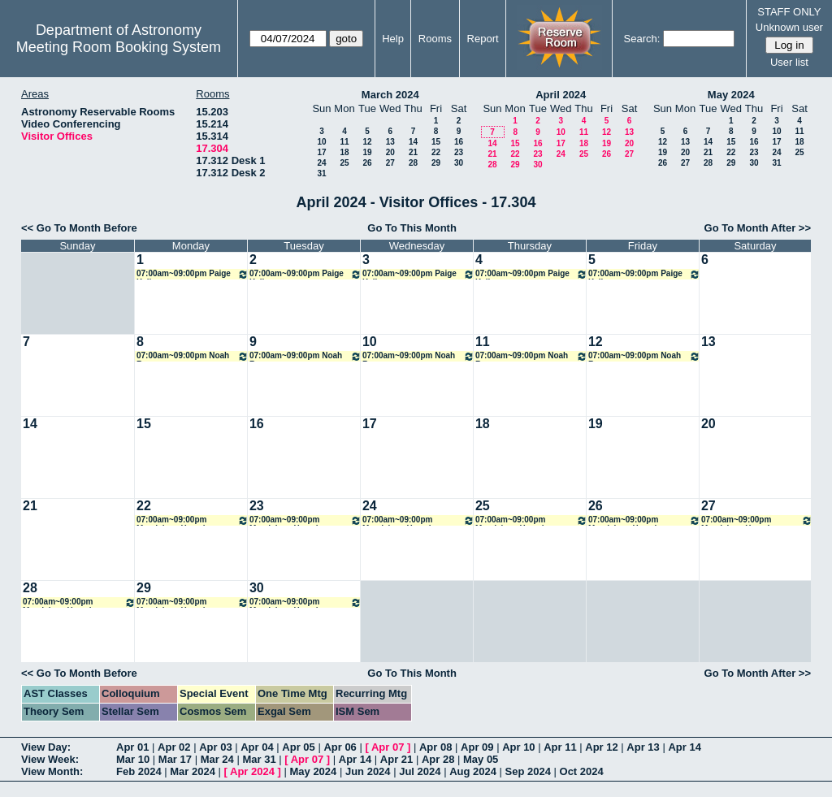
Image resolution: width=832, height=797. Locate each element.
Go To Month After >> (757, 228)
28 (413, 162)
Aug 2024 (472, 771)
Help (393, 38)
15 (435, 141)
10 (321, 141)
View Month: (52, 771)
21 (413, 152)
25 (344, 162)
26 (366, 162)
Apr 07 (387, 747)
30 (458, 162)
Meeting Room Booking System (118, 47)
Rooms (435, 38)
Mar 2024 (192, 771)
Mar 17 (175, 759)
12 (366, 141)
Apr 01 (132, 747)
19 (366, 152)
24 (321, 162)
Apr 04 (256, 747)
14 (413, 141)
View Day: (46, 747)
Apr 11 (560, 747)
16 (458, 141)
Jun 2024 (368, 771)
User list (789, 62)
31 (321, 173)
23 (458, 152)
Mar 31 (258, 759)
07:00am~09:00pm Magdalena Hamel (192, 520)
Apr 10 (518, 747)
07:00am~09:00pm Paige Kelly (192, 274)
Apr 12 (601, 747)
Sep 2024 (528, 771)
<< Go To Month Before (79, 228)
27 (390, 162)
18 (344, 152)
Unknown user (789, 27)
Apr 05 (298, 747)
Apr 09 (477, 747)
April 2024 (560, 95)
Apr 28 (438, 759)
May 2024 (731, 95)
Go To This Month (412, 228)
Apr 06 (339, 747)
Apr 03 (215, 747)
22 (435, 152)
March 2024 (390, 95)
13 (390, 141)
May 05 (480, 759)
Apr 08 (435, 747)
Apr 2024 (252, 771)
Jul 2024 (419, 771)
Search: (642, 38)
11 (344, 141)
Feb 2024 (139, 771)
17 (321, 152)
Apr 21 (396, 759)
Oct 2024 (582, 771)
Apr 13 (642, 747)
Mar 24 (217, 759)
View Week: (50, 759)
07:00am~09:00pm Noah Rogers (192, 356)
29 (435, 162)
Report (483, 38)
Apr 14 (684, 747)
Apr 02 (174, 747)
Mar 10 (133, 759)
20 (390, 152)
